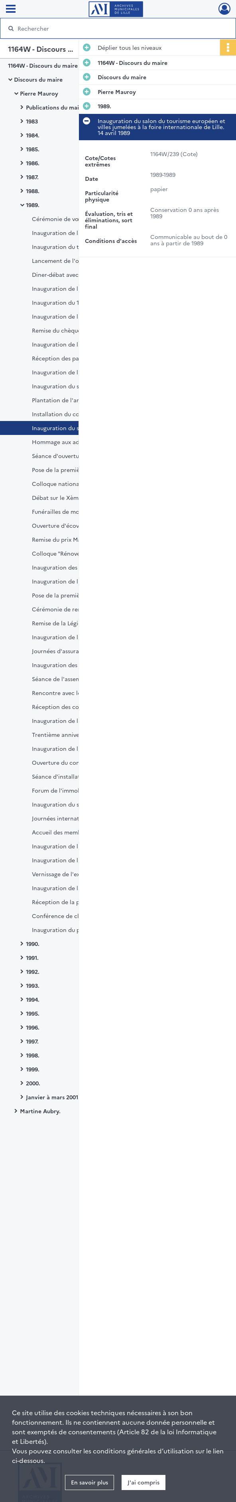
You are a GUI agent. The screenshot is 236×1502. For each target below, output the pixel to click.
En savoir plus (89, 1482)
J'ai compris (143, 1482)
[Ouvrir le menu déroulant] (11, 9)
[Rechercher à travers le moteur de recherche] (111, 28)
